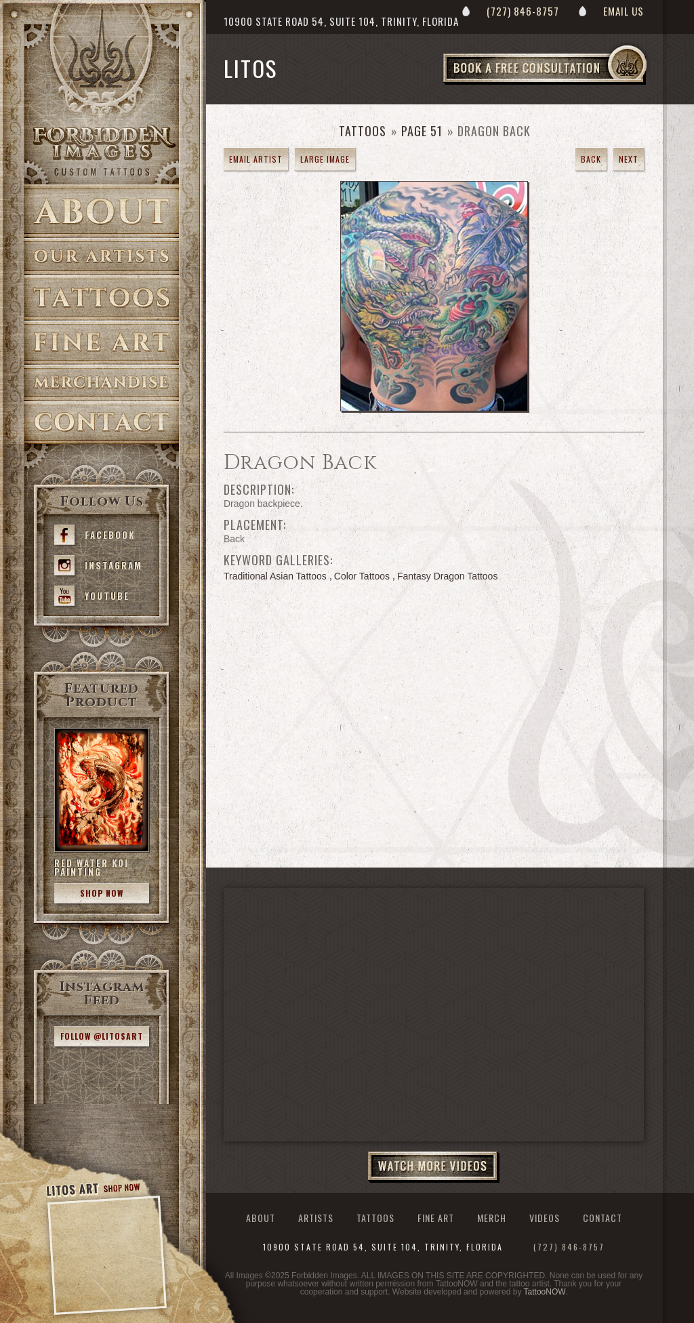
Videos (544, 1217)
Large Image (325, 159)
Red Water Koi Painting (91, 867)
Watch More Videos (433, 1167)
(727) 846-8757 (523, 10)
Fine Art (101, 343)
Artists (101, 256)
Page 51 (422, 131)
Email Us (623, 10)
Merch (491, 1217)
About (101, 211)
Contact (101, 422)
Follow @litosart (101, 1036)
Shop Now (101, 893)
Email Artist (256, 159)
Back (591, 159)
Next (628, 159)
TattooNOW (544, 1292)
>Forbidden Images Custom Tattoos (101, 150)
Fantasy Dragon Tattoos (447, 576)
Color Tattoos (362, 576)
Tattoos (101, 298)
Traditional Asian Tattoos (275, 576)
